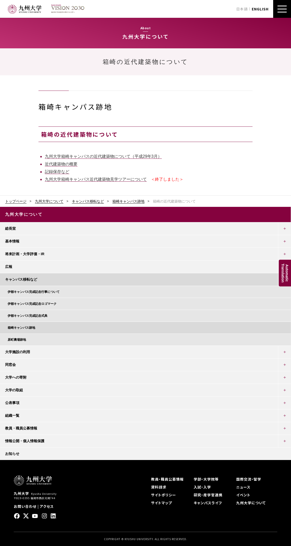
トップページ (16, 201)
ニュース (243, 487)
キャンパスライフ (208, 502)
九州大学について (49, 201)
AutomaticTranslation (285, 273)
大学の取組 (14, 390)
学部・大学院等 (206, 479)
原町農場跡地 (17, 339)
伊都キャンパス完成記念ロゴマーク (32, 304)
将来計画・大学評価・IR (24, 254)
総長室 (10, 228)
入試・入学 (202, 487)
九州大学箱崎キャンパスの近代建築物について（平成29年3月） (103, 156)
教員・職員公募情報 (21, 428)
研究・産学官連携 (208, 494)
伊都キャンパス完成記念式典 (27, 316)
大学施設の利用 (17, 352)
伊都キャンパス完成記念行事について (34, 292)
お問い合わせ (25, 506)
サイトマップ (161, 502)
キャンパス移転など (88, 201)
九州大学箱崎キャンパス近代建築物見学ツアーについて (96, 179)
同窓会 (10, 365)
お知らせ (12, 454)
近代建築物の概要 (61, 164)
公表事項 (12, 403)
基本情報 (12, 241)
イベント (243, 494)
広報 (8, 267)
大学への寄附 (16, 377)
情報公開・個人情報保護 (24, 441)
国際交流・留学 (248, 479)
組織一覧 (12, 415)
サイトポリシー (163, 494)
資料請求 (158, 487)
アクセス (47, 506)
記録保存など (57, 171)
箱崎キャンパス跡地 (128, 201)
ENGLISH (260, 8)
